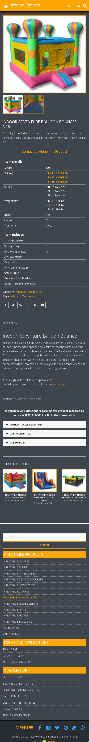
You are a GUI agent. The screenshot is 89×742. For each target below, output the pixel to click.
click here (61, 384)
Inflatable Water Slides (19, 572)
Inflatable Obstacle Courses (23, 578)
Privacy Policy (12, 707)
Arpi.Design (48, 740)
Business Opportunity (18, 682)
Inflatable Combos (16, 590)
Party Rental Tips (15, 694)
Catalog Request (14, 654)
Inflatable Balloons (17, 620)
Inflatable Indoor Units (28, 292)
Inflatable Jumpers (16, 560)
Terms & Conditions (16, 713)
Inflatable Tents (14, 608)
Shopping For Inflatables (21, 688)
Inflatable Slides (15, 566)
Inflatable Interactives (19, 584)
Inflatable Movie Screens (20, 602)
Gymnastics (11, 632)
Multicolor (28, 296)
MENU (74, 6)
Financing (10, 648)
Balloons (15, 296)
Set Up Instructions (16, 675)
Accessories (11, 626)
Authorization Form (17, 660)
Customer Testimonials (19, 701)
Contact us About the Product (44, 151)
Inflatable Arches (15, 614)
